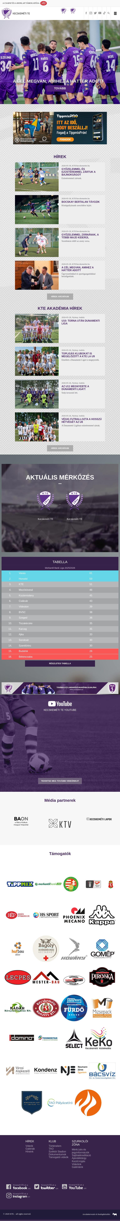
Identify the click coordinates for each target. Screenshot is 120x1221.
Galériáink (77, 1167)
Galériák (30, 1148)
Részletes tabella (60, 663)
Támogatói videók (58, 1157)
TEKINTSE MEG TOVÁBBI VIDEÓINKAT (60, 781)
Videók (29, 1146)
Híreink (29, 1151)
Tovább (60, 88)
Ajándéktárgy (79, 1158)
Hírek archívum (60, 296)
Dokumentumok (57, 1154)
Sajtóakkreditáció (81, 1155)
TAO (51, 1148)
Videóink (76, 1164)
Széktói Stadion (57, 1151)
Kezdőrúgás (78, 1161)
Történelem (55, 1146)
